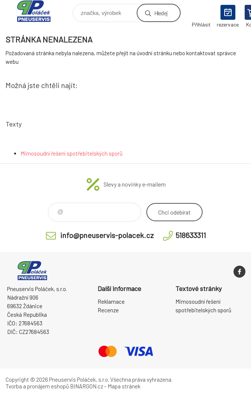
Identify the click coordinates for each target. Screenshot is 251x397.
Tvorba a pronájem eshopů (37, 386)
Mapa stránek (124, 386)
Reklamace (111, 301)
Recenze (108, 310)
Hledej (161, 12)
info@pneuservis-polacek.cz (107, 235)
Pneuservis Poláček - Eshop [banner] (39, 11)
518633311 (190, 235)
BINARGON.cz (86, 386)
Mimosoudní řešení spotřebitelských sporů (71, 153)
